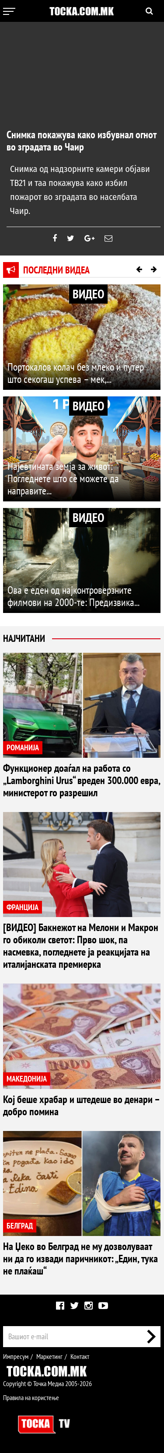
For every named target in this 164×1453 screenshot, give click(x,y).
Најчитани (24, 638)
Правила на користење (31, 1397)
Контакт (79, 1356)
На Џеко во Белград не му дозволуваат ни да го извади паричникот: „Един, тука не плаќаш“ (80, 1258)
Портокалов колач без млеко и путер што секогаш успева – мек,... (75, 373)
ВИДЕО (88, 294)
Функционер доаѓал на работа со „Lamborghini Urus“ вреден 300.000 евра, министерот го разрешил (81, 780)
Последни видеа (56, 270)
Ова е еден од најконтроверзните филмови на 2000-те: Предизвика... (73, 596)
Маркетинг (49, 1356)
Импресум (15, 1356)
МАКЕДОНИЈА (27, 1079)
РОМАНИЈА (23, 747)
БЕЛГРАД (20, 1226)
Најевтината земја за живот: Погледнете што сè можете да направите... (63, 478)
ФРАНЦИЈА (22, 907)
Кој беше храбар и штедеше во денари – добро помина (81, 1105)
